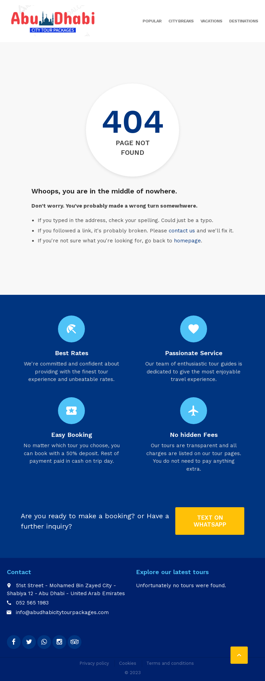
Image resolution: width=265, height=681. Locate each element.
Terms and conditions (170, 663)
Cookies (127, 663)
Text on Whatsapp (210, 521)
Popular (152, 21)
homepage (187, 241)
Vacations (211, 21)
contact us (182, 231)
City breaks (181, 21)
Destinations (243, 21)
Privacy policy (94, 663)
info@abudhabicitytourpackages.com (62, 612)
